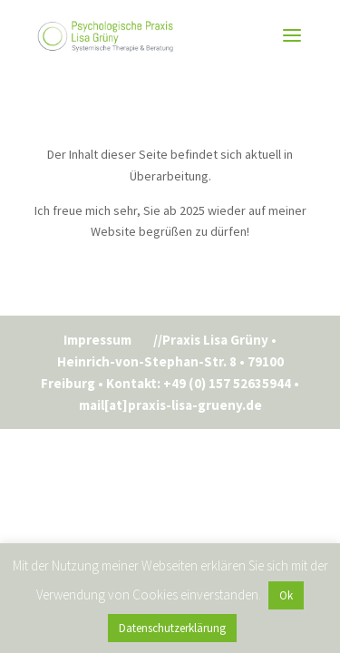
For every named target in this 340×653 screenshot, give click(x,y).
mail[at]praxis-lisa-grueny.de (170, 405)
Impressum (97, 339)
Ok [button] (286, 595)
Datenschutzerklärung (172, 628)
